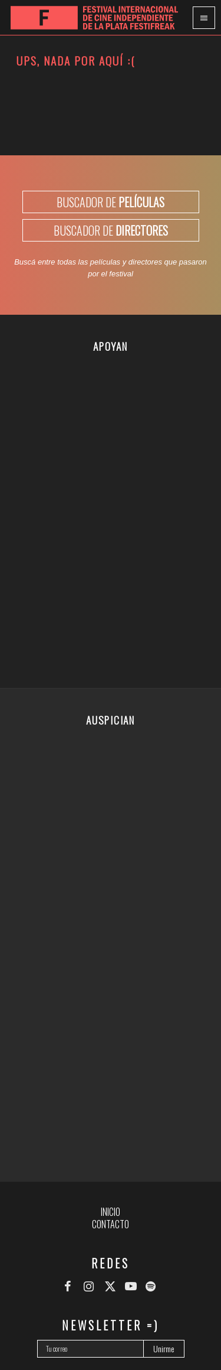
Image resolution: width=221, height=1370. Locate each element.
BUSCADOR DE (110, 202)
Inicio (110, 1212)
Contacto (110, 1224)
